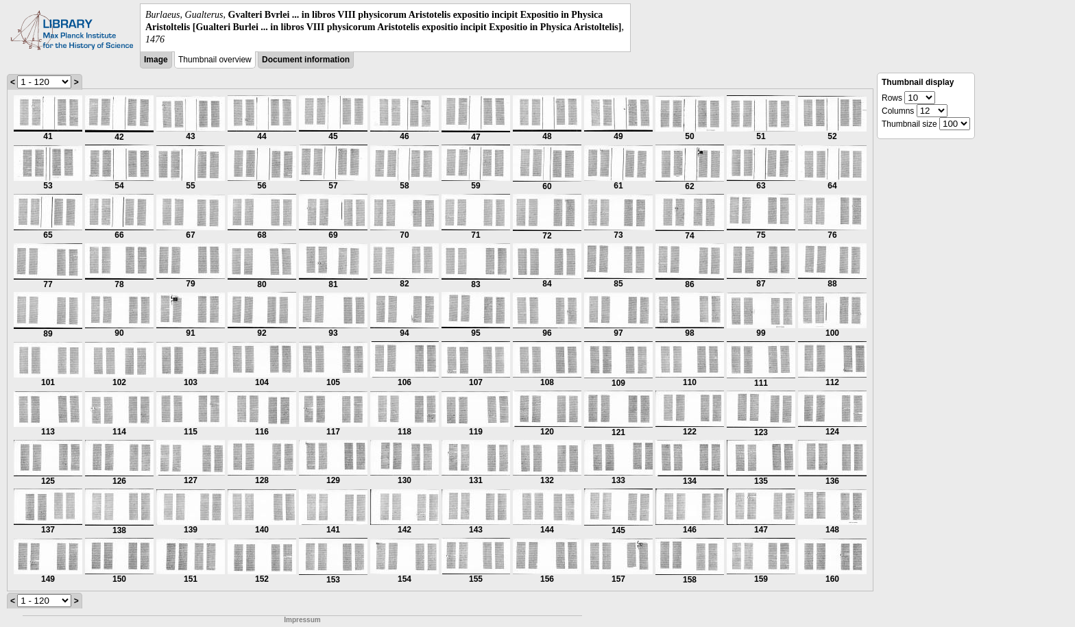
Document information (306, 59)
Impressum (302, 620)
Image (156, 59)
